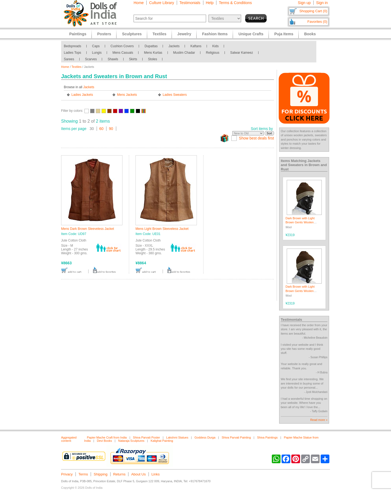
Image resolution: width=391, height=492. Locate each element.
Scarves (91, 59)
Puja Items (283, 34)
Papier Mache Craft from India (107, 437)
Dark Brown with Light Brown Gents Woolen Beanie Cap (300, 222)
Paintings (77, 34)
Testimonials (189, 3)
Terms (83, 474)
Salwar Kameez (241, 53)
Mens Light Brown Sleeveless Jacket (161, 229)
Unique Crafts (250, 34)
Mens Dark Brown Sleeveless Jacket (87, 229)
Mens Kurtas (153, 53)
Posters (104, 34)
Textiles (76, 66)
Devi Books (104, 440)
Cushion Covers (122, 46)
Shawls (113, 59)
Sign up (304, 3)
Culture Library (161, 3)
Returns (119, 474)
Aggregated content (69, 439)
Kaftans (195, 46)
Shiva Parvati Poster (146, 437)
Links (156, 474)
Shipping (101, 474)
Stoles (152, 59)
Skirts (133, 59)
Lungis (97, 53)
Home (139, 3)
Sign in (322, 3)
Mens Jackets (127, 95)
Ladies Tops (72, 53)
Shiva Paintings (267, 437)
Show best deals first (256, 138)
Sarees (69, 59)
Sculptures (131, 34)
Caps (96, 46)
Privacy (67, 474)
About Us (138, 474)
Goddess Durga (204, 437)
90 (111, 128)
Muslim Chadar (184, 53)
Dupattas (150, 46)
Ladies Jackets (82, 95)
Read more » (318, 419)
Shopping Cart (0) (313, 11)
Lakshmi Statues (177, 437)
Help (210, 3)
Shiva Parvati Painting (236, 437)
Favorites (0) (317, 22)
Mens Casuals (122, 53)
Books (310, 34)
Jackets (173, 46)
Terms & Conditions (235, 3)
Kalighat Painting (162, 440)
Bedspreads (72, 46)
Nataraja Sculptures (131, 440)
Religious (212, 53)
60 (101, 128)
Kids (215, 46)
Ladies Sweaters (175, 95)
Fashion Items (215, 34)
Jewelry (184, 34)
